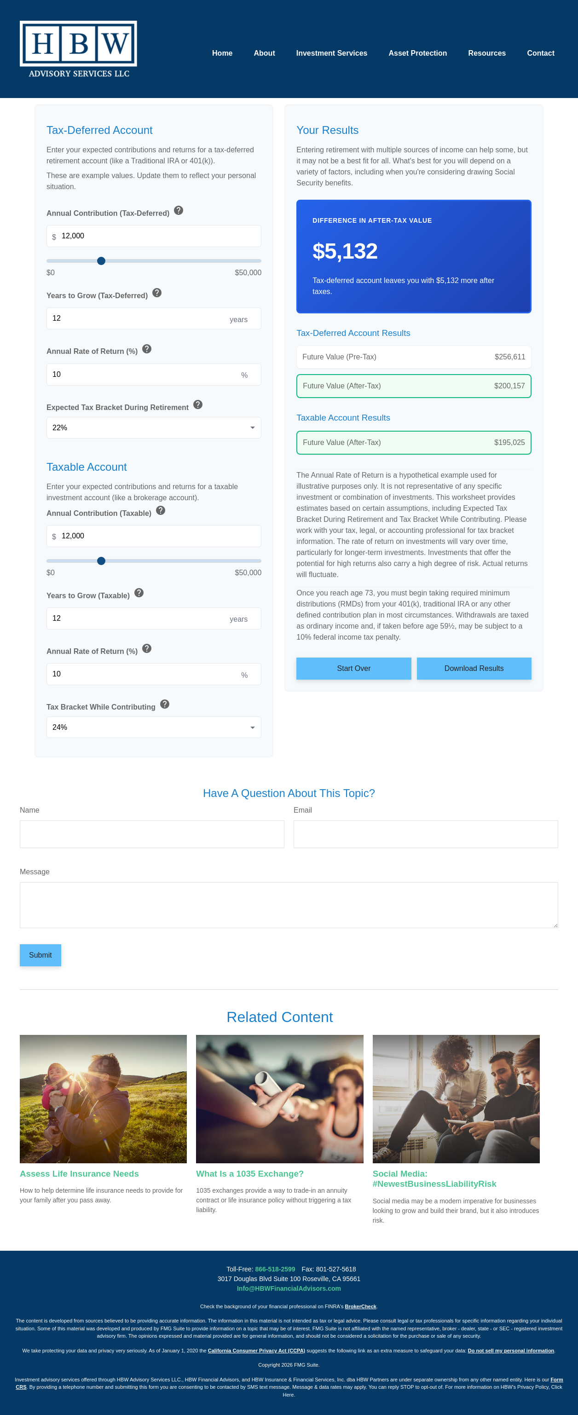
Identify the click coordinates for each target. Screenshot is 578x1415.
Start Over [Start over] (354, 668)
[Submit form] (40, 955)
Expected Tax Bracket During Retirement (125, 406)
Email (303, 810)
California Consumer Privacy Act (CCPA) (257, 1350)
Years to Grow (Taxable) (96, 594)
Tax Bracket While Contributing (109, 706)
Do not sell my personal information (511, 1350)
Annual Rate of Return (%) (100, 350)
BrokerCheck (360, 1306)
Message (35, 872)
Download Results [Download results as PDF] (474, 668)
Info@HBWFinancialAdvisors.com (289, 1288)
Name (30, 810)
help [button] (178, 210)
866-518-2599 (275, 1269)
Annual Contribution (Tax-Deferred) (115, 212)
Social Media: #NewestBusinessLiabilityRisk (435, 1179)
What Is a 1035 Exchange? (250, 1173)
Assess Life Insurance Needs (79, 1173)
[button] (222, 36)
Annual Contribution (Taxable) (107, 512)
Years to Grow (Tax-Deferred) (105, 294)
